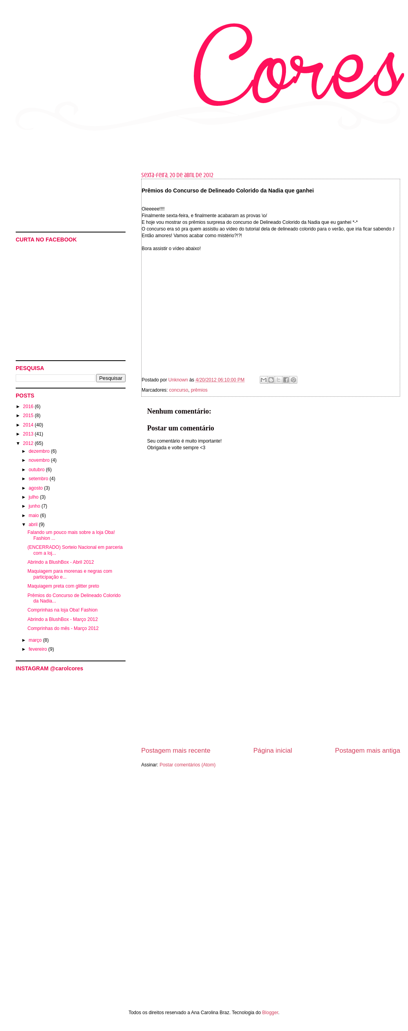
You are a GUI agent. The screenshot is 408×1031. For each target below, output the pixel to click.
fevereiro (38, 649)
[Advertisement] (51, 928)
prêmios (199, 390)
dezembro (40, 451)
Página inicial (272, 750)
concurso (178, 390)
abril (34, 524)
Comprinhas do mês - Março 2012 (62, 628)
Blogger (270, 1012)
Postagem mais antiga (367, 750)
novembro (40, 460)
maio (34, 515)
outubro (37, 469)
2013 (29, 434)
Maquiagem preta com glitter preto (63, 586)
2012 (29, 443)
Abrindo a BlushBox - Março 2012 (62, 619)
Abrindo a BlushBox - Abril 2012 (60, 562)
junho (35, 506)
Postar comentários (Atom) (188, 765)
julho (34, 497)
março (36, 640)
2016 (29, 406)
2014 (29, 425)
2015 (29, 415)
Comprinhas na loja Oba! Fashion (62, 610)
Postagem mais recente (175, 750)
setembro (39, 478)
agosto (36, 488)
